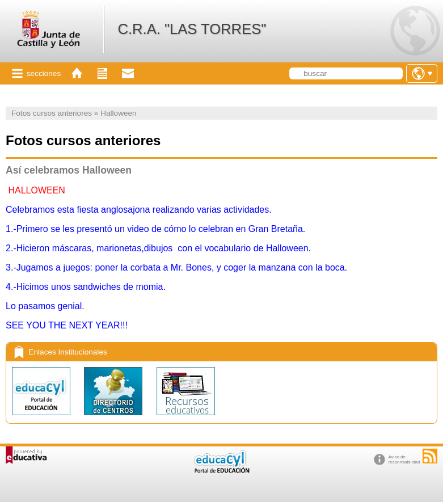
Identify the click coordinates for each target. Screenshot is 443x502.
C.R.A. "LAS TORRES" (191, 29)
